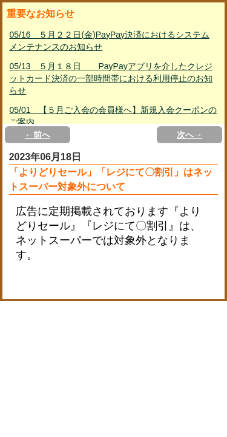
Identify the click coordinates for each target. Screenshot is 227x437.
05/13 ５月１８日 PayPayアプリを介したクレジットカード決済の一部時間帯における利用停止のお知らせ (110, 78)
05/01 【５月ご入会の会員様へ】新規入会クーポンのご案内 (113, 116)
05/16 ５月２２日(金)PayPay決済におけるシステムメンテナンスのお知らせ (109, 41)
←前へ (37, 135)
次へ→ (189, 135)
